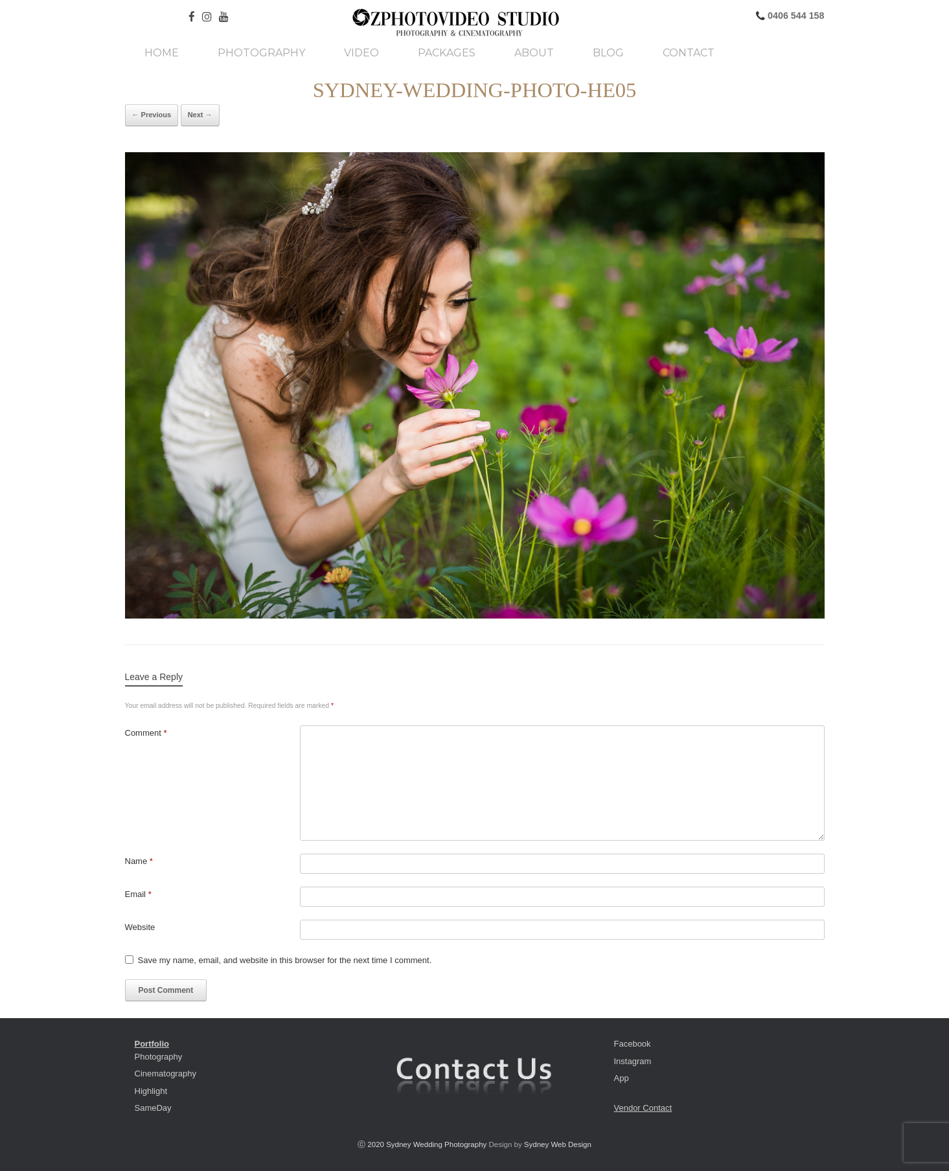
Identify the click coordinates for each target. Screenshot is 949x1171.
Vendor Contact (643, 1108)
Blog (608, 53)
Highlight (151, 1091)
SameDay (153, 1108)
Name (139, 861)
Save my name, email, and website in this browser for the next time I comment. (285, 960)
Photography (261, 53)
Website (140, 927)
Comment (146, 733)
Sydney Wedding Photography (436, 1144)
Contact (689, 53)
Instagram (633, 1061)
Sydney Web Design (557, 1144)
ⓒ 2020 (372, 1144)
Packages (446, 53)
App (621, 1078)
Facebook (632, 1044)
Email (138, 894)
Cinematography (165, 1073)
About (534, 53)
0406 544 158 (794, 15)
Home (161, 53)
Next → (200, 115)
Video (361, 53)
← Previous (152, 115)
